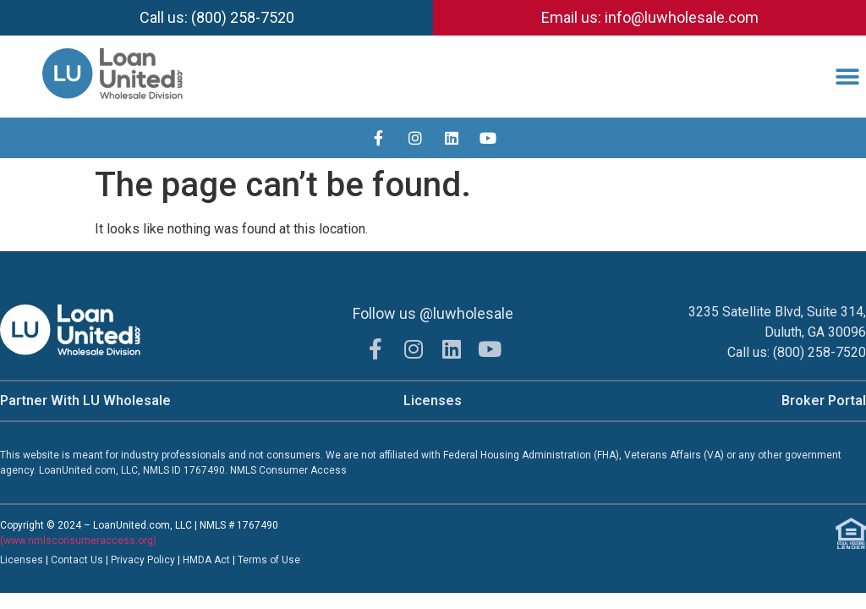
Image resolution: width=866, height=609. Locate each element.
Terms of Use (269, 560)
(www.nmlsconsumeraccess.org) (78, 540)
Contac (68, 560)
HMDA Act (206, 560)
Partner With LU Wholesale (85, 400)
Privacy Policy (144, 560)
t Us (94, 560)
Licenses (432, 400)
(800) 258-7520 (819, 352)
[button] (847, 77)
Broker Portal (823, 400)
